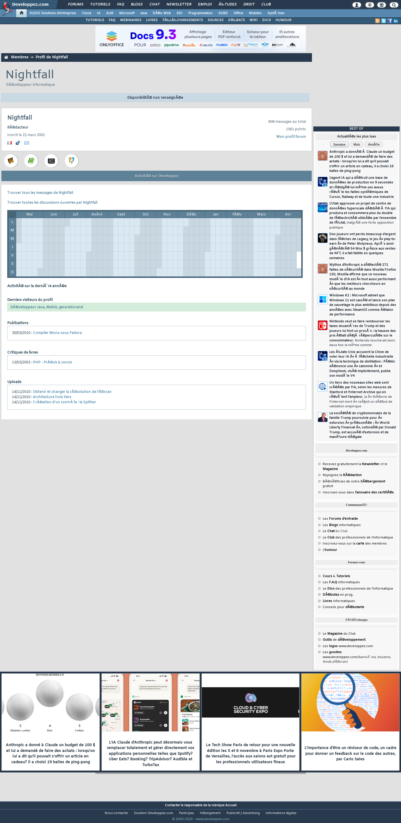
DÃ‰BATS (236, 20)
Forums (75, 4)
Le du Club (339, 634)
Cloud (86, 13)
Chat (154, 4)
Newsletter (179, 4)
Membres (19, 57)
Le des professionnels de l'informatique (358, 538)
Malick (51, 307)
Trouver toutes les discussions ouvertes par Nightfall (52, 202)
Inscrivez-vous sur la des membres (355, 544)
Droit (249, 4)
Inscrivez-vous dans (358, 493)
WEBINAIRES (130, 20)
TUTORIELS (95, 20)
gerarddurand (71, 307)
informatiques (339, 601)
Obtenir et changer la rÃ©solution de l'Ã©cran (72, 392)
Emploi (204, 4)
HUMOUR (283, 20)
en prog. (338, 595)
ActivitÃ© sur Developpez (157, 176)
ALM (109, 13)
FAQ (121, 4)
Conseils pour (343, 607)
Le (329, 531)
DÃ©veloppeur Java (27, 307)
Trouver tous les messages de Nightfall (40, 193)
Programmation (200, 13)
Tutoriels (100, 4)
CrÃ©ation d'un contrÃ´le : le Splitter (64, 402)
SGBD (223, 13)
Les (340, 519)
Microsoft (126, 13)
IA (98, 13)
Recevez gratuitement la (351, 464)
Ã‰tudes (227, 4)
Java (143, 13)
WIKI (254, 20)
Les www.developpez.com (348, 646)
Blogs (136, 4)
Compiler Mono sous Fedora (57, 333)
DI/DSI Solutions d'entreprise (52, 13)
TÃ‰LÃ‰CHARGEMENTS (182, 20)
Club (266, 4)
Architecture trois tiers (52, 397)
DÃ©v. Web (162, 13)
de (344, 640)
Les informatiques (342, 525)
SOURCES (215, 20)
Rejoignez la (342, 475)
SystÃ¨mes (275, 13)
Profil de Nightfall (52, 57)
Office (238, 13)
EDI (179, 13)
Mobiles (255, 13)
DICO (266, 20)
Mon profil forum (291, 137)
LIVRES (152, 20)
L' (330, 550)
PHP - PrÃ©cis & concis (52, 362)
